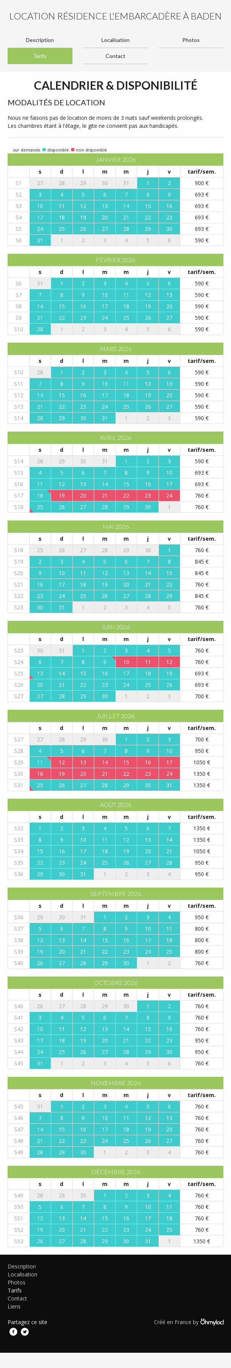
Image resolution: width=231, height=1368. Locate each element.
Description (40, 40)
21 (126, 217)
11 (62, 205)
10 (40, 205)
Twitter (24, 1331)
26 (83, 228)
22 (148, 217)
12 (83, 205)
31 (40, 240)
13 (105, 205)
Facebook (13, 1331)
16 (169, 205)
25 (62, 228)
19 (83, 217)
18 (62, 217)
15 (148, 205)
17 (40, 217)
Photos (191, 40)
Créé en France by (188, 1322)
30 (169, 228)
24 (40, 228)
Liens (14, 1306)
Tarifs (40, 56)
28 (126, 228)
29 (148, 228)
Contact (115, 56)
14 (126, 205)
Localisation (115, 40)
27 (105, 228)
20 (105, 217)
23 (169, 217)
